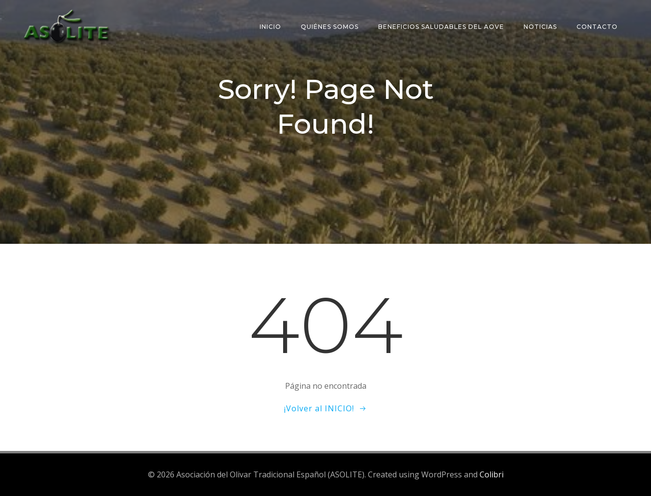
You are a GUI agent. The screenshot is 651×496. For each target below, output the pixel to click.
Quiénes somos (330, 26)
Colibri (492, 474)
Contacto (597, 26)
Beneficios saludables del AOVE (441, 26)
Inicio (270, 26)
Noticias (540, 26)
